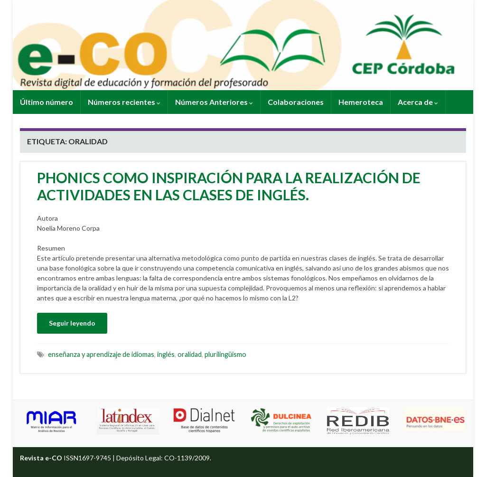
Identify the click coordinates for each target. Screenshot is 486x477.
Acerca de (418, 101)
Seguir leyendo (72, 323)
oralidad (190, 354)
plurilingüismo (225, 354)
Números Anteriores (214, 101)
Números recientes (124, 101)
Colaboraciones (296, 101)
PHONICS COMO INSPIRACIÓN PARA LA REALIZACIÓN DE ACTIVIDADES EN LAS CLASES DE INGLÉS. (229, 186)
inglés (166, 354)
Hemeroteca (360, 101)
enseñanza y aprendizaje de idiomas (101, 354)
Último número (46, 101)
